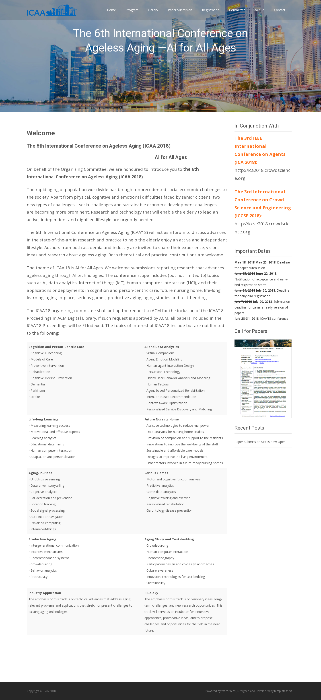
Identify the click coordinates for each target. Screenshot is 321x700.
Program (132, 14)
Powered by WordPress (221, 691)
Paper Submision (180, 14)
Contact (279, 14)
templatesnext (283, 691)
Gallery (153, 14)
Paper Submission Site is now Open (260, 442)
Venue (259, 14)
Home (111, 14)
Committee (237, 14)
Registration (210, 14)
